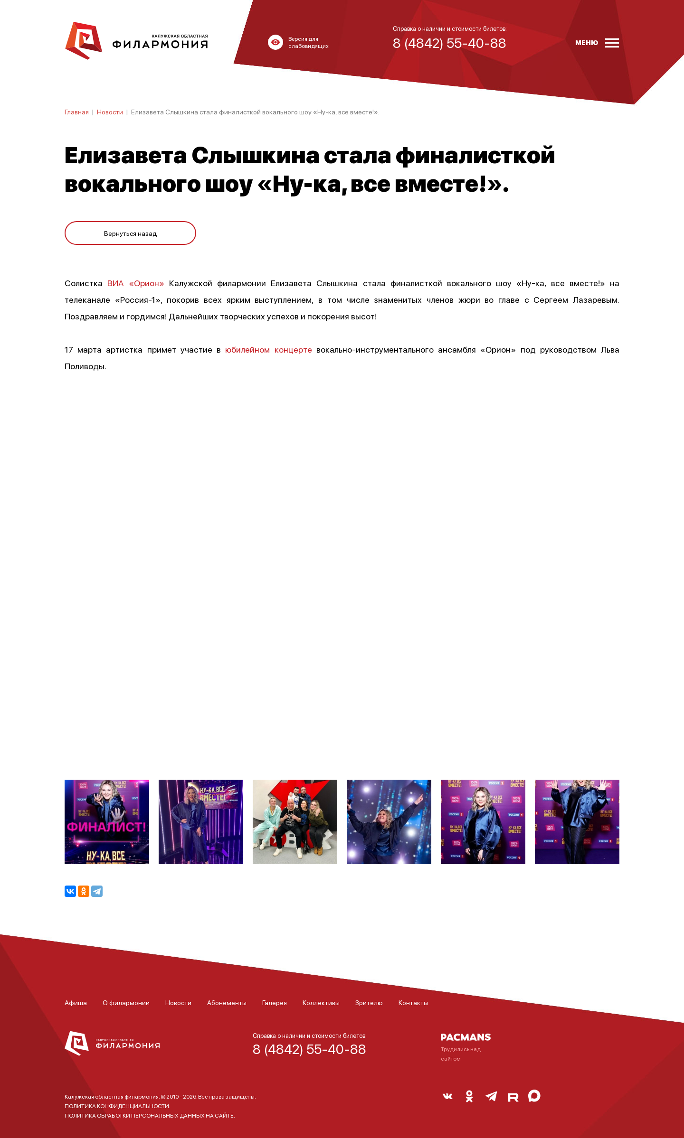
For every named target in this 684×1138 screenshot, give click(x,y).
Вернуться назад (130, 228)
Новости (110, 111)
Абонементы (227, 1002)
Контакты (413, 1002)
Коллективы (321, 1002)
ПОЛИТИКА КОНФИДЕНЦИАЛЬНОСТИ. (118, 1106)
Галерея (274, 1002)
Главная (77, 111)
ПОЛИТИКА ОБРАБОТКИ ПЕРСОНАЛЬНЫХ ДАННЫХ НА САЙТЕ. (150, 1115)
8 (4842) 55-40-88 (309, 1048)
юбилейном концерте (268, 349)
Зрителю (369, 1002)
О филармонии (126, 1002)
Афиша (76, 1002)
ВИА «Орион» (135, 282)
